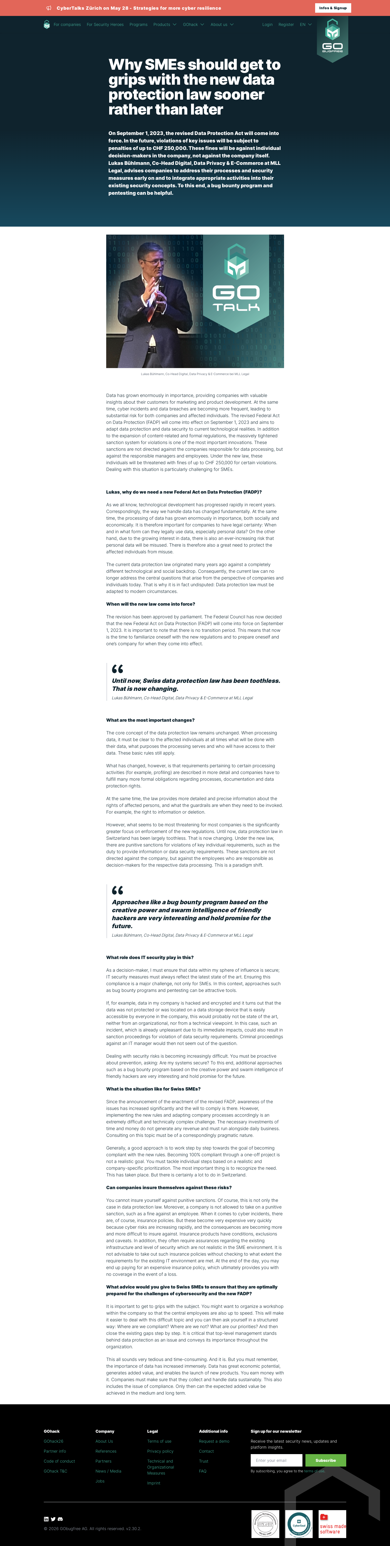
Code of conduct (59, 1461)
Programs (138, 24)
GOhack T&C (55, 1471)
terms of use (314, 1471)
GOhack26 (53, 1441)
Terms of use (159, 1441)
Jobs (100, 1481)
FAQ (202, 1471)
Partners (103, 1461)
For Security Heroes (105, 24)
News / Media (108, 1471)
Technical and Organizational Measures (160, 1467)
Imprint (153, 1483)
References (106, 1451)
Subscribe (326, 1460)
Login (267, 24)
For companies (67, 24)
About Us (104, 1441)
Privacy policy (160, 1451)
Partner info (55, 1451)
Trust (203, 1461)
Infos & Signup (333, 8)
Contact (206, 1451)
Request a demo (214, 1441)
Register (286, 24)
